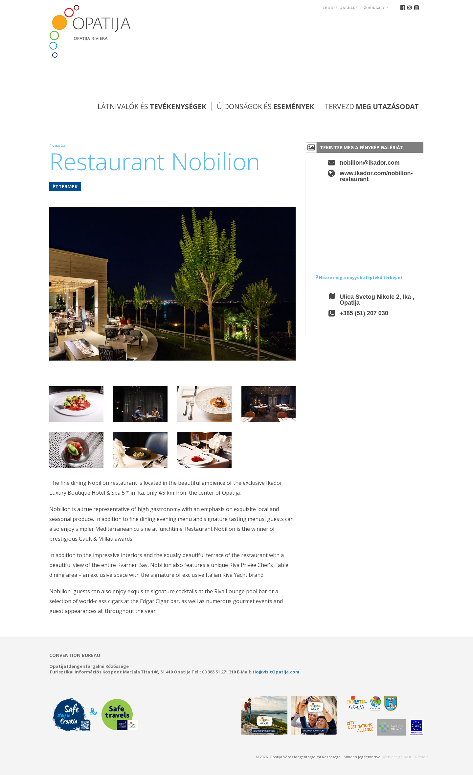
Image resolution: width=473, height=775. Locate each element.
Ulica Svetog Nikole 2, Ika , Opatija (377, 300)
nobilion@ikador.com (370, 163)
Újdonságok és (265, 106)
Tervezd (372, 106)
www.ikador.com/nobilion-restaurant (376, 176)
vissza (59, 145)
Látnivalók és (152, 106)
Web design (392, 756)
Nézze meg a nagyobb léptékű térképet (359, 277)
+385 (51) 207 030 (364, 313)
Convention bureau (74, 655)
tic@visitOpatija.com (275, 672)
